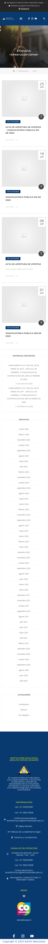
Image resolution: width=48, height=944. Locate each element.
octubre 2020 (23, 659)
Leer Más (10, 140)
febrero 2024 (24, 509)
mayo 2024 (23, 499)
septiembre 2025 (23, 450)
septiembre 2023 (23, 520)
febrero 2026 (24, 434)
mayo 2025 (23, 461)
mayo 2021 (23, 632)
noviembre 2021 (23, 600)
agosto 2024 (24, 493)
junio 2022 (24, 579)
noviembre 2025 (23, 440)
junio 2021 (24, 627)
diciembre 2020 (24, 648)
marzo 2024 (24, 504)
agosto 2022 (24, 574)
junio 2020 (24, 675)
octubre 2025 (23, 445)
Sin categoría (13, 122)
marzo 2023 (24, 536)
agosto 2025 (24, 456)
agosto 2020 (24, 670)
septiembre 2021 (23, 611)
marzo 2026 (24, 429)
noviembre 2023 (23, 515)
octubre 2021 (23, 606)
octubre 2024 (23, 482)
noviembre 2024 (23, 477)
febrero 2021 (24, 643)
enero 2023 (23, 547)
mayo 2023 (23, 531)
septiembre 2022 (23, 568)
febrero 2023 (24, 541)
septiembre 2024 (23, 488)
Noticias (23, 709)
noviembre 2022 (23, 557)
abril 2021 (24, 638)
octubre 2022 (23, 563)
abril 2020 (24, 681)
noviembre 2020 (23, 654)
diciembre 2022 (24, 552)
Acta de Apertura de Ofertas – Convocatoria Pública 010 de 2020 (23, 130)
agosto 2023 (24, 525)
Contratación (24, 704)
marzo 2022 (24, 584)
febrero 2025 (24, 472)
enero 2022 (23, 590)
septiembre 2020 (23, 665)
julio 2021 (24, 622)
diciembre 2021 (24, 595)
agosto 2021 (24, 616)
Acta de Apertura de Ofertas (23, 264)
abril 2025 (24, 466)
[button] (21, 19)
